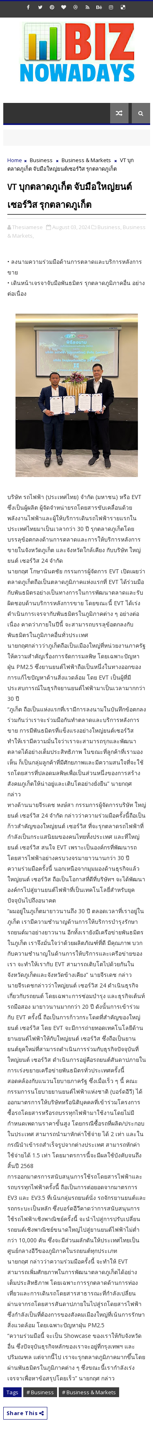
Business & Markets (86, 160)
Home (14, 160)
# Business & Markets (89, 1392)
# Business (40, 1392)
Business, (110, 227)
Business (41, 160)
